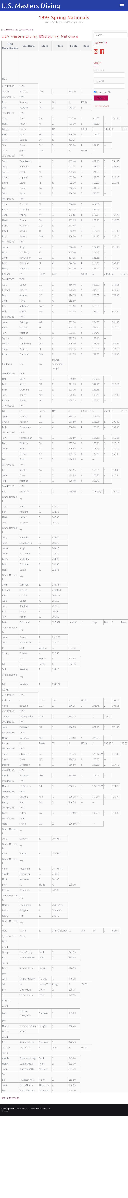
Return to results (10, 1097)
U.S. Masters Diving (30, 5)
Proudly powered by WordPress (14, 1108)
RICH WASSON (27, 29)
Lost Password (101, 106)
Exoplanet (40, 1108)
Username (99, 70)
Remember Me (102, 92)
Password (99, 81)
